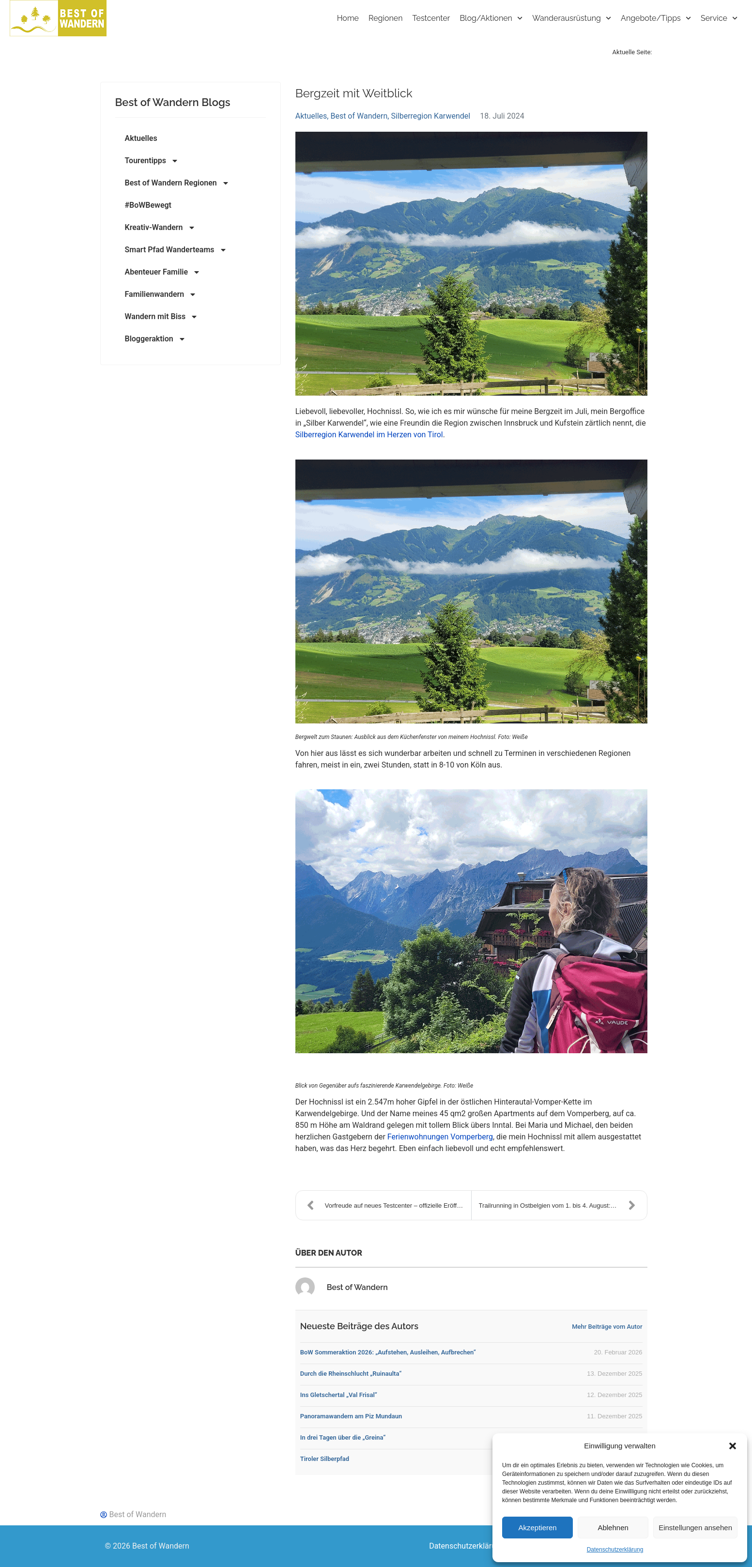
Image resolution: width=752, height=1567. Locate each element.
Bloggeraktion (155, 339)
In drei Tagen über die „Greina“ (343, 1437)
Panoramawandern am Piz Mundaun (351, 1416)
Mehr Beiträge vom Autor (607, 1326)
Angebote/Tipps (656, 18)
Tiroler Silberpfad (324, 1458)
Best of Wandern (358, 116)
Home (348, 18)
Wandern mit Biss (162, 316)
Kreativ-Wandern (160, 227)
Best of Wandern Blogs (172, 102)
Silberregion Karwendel (430, 116)
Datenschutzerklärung (615, 1549)
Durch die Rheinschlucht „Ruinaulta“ (351, 1373)
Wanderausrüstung (571, 18)
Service (719, 18)
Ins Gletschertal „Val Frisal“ (338, 1394)
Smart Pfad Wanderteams (176, 250)
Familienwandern (161, 294)
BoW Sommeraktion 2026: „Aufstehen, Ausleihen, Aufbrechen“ (388, 1352)
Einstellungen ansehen (695, 1527)
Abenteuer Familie (163, 272)
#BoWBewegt (148, 205)
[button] (732, 1446)
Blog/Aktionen (491, 18)
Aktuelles (141, 138)
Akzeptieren (537, 1527)
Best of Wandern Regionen (177, 183)
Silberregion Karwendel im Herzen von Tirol (369, 434)
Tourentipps (152, 160)
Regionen (385, 18)
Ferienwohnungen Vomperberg (440, 1136)
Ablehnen (613, 1527)
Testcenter (431, 18)
